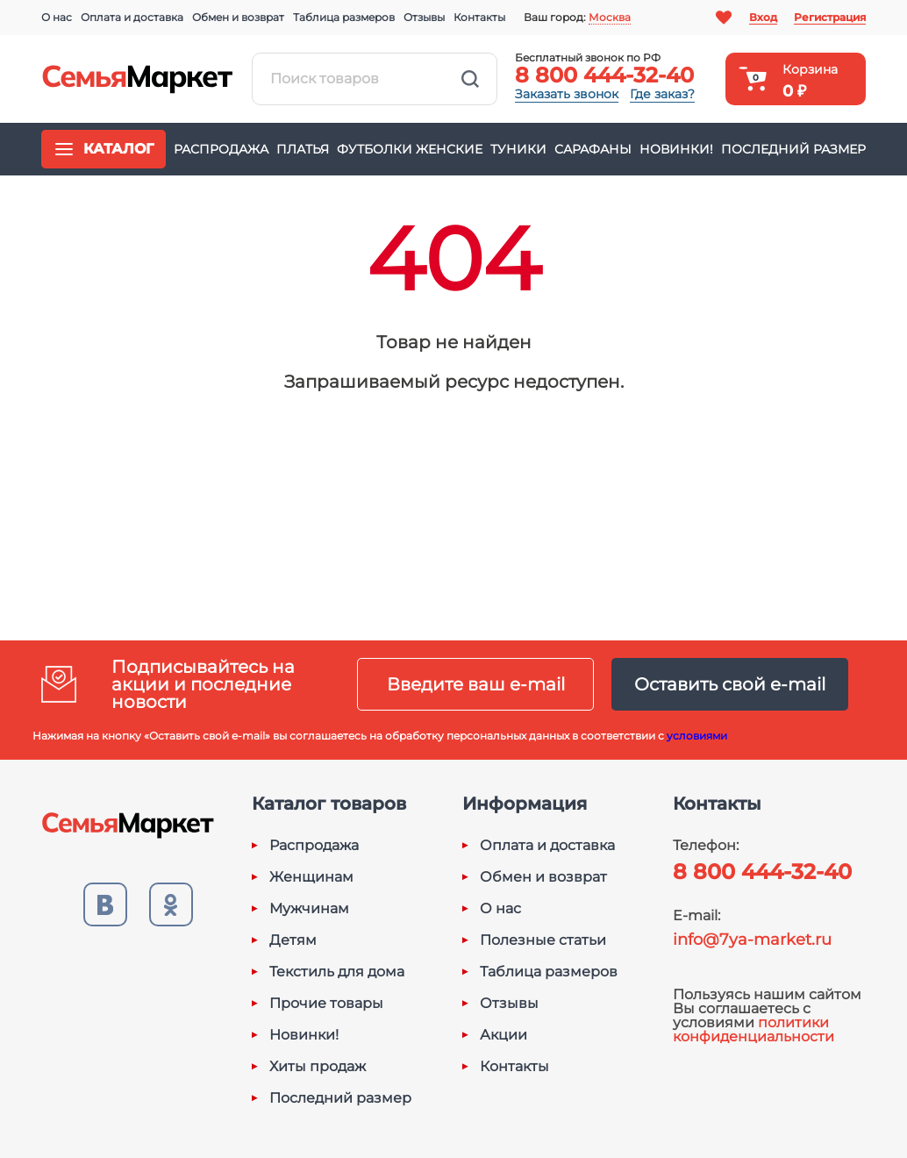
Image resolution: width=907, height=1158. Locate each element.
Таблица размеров (344, 17)
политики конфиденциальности (753, 1029)
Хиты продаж (317, 1067)
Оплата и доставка (132, 17)
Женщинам (311, 877)
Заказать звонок (566, 94)
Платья (302, 149)
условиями (697, 735)
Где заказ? (662, 94)
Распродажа (221, 149)
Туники (518, 149)
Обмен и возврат (238, 17)
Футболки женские (409, 149)
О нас (56, 17)
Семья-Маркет (137, 79)
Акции (503, 1035)
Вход (763, 17)
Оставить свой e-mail (729, 684)
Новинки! (676, 149)
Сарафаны (593, 149)
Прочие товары (326, 1004)
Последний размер (793, 149)
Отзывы (424, 17)
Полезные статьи (543, 940)
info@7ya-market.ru (752, 939)
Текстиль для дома (336, 972)
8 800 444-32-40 (604, 75)
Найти (470, 79)
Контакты (479, 17)
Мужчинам (309, 909)
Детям (293, 940)
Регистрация (830, 17)
